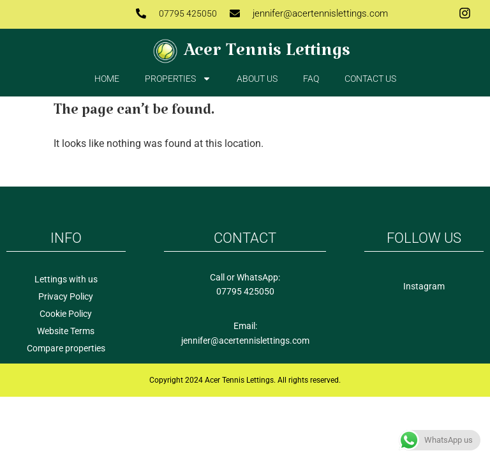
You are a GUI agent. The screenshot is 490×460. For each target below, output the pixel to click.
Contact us (370, 78)
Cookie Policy (66, 314)
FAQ (311, 78)
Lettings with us (66, 279)
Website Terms (65, 331)
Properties (178, 78)
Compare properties (66, 348)
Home (106, 78)
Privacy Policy (65, 296)
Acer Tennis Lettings (267, 55)
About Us (257, 78)
